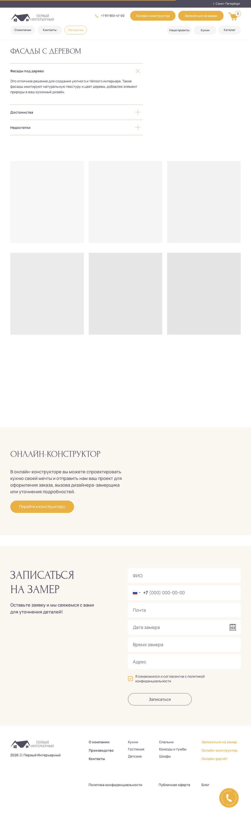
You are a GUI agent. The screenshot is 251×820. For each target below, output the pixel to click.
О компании (99, 742)
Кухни (133, 742)
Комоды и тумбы (173, 749)
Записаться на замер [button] (219, 742)
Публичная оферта (174, 784)
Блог (205, 784)
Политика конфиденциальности (115, 784)
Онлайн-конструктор (219, 750)
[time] (184, 644)
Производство (101, 750)
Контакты (97, 758)
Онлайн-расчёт (214, 758)
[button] (201, 16)
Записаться (160, 699)
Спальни (166, 742)
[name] (184, 575)
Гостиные (136, 749)
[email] (184, 610)
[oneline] (184, 661)
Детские (135, 756)
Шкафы (165, 756)
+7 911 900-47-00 (113, 16)
